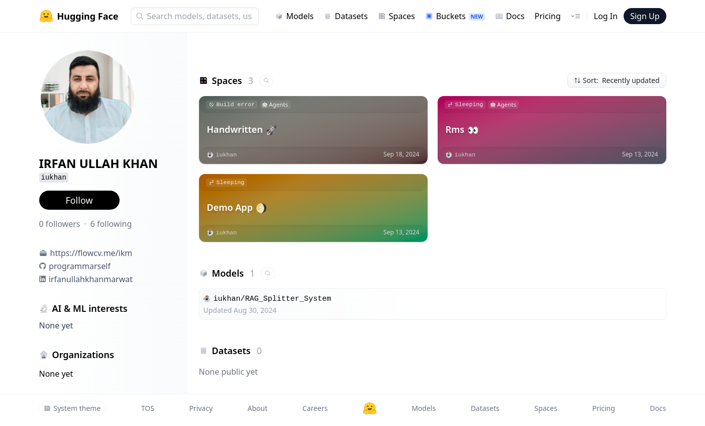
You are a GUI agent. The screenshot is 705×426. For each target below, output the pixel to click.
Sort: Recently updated (617, 80)
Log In (606, 16)
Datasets (346, 16)
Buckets (455, 16)
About (258, 408)
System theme (72, 408)
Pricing (548, 16)
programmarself (80, 266)
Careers (315, 408)
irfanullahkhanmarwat (91, 279)
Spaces (396, 16)
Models (294, 16)
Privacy (201, 408)
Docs (510, 16)
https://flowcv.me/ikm (91, 253)
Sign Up (644, 16)
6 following (111, 223)
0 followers (59, 223)
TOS (147, 408)
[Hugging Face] (370, 408)
